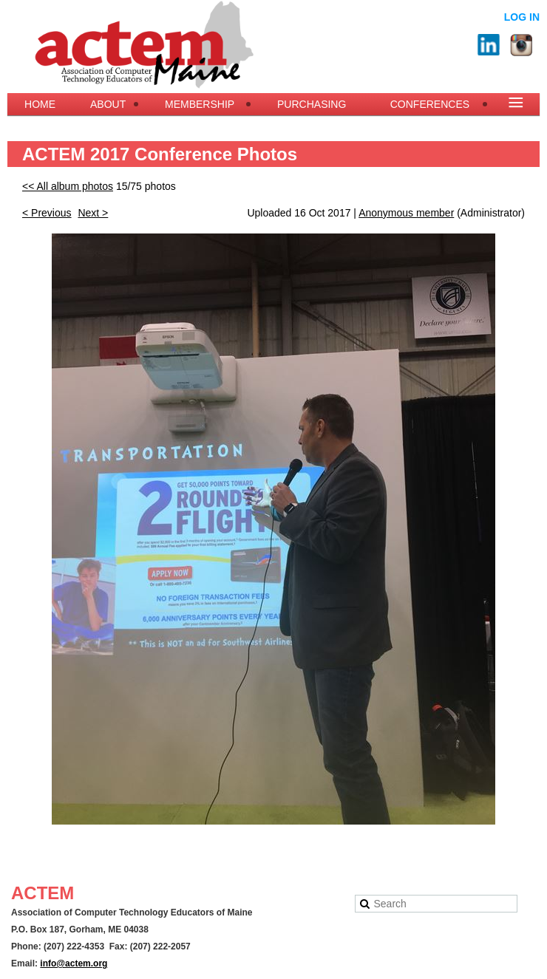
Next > (93, 213)
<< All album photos (67, 186)
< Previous (47, 213)
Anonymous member (406, 213)
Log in (522, 17)
